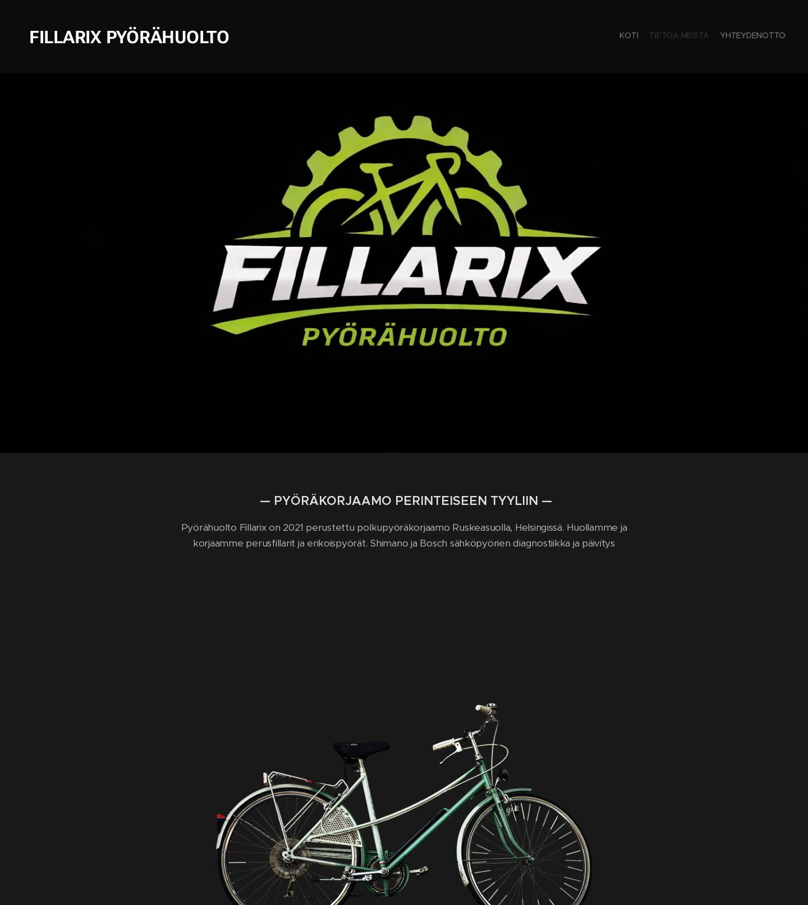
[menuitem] (764, 36)
